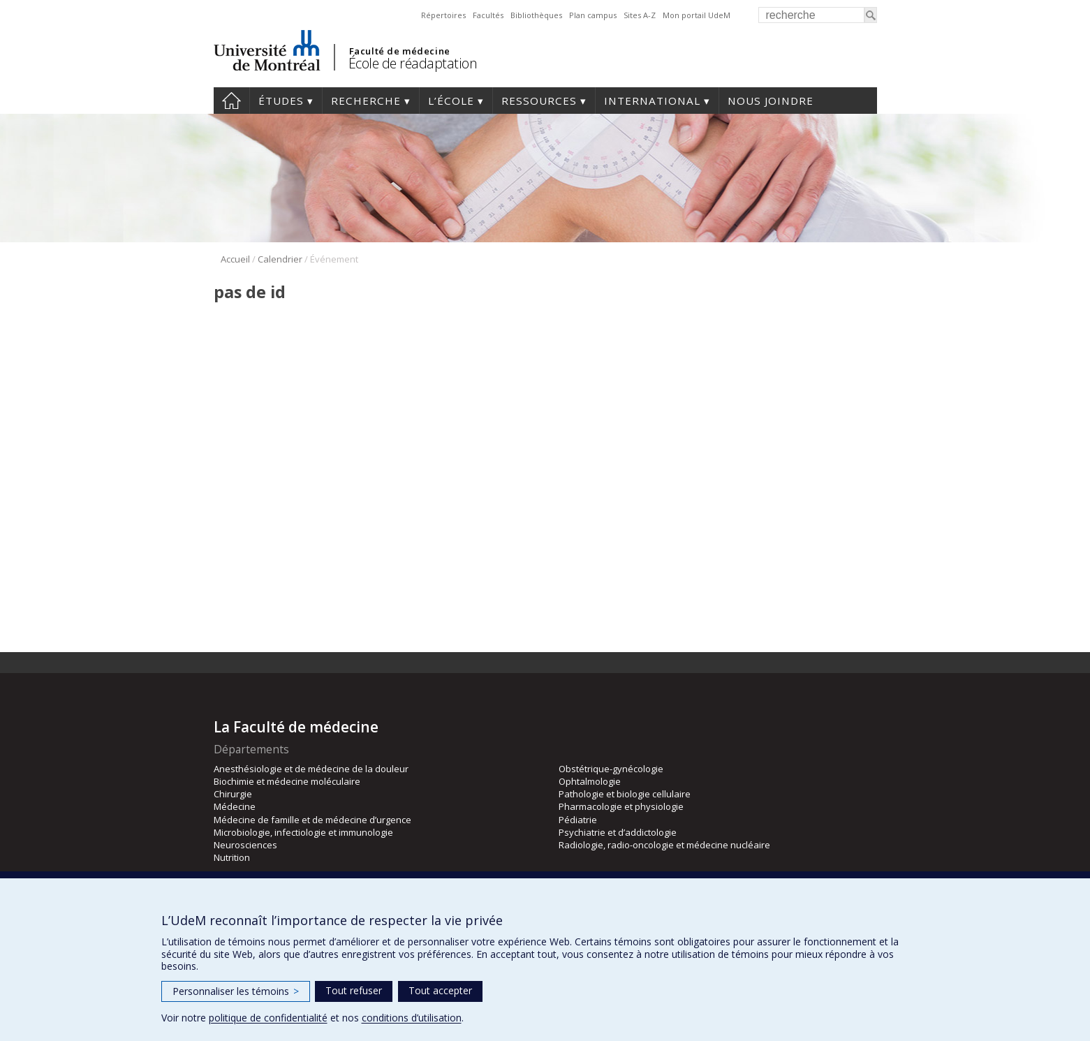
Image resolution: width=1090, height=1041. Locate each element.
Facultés (488, 15)
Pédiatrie (578, 819)
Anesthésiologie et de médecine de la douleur (311, 768)
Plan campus (593, 15)
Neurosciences (245, 845)
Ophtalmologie (590, 781)
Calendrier (280, 259)
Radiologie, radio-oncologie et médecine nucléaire (664, 845)
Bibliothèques (536, 15)
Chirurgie (233, 794)
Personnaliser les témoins (235, 991)
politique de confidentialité (268, 1017)
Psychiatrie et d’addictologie (618, 832)
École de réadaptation (413, 63)
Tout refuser (353, 990)
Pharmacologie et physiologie (621, 806)
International (652, 101)
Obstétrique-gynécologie (611, 768)
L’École (451, 101)
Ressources (539, 101)
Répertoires (443, 15)
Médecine (235, 806)
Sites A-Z (640, 15)
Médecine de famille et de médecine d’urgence (312, 819)
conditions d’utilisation (412, 1017)
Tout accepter (440, 990)
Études (281, 101)
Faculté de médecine (399, 51)
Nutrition (232, 857)
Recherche (366, 101)
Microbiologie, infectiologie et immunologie (303, 832)
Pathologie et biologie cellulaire (625, 794)
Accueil (231, 100)
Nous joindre (770, 101)
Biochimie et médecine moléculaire (287, 781)
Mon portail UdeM (696, 15)
